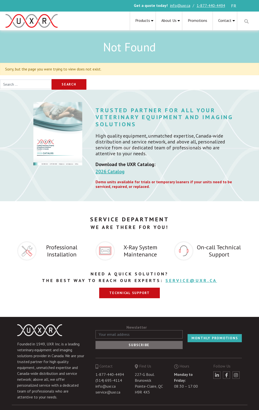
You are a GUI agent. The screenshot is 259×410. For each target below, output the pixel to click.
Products (142, 20)
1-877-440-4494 (211, 5)
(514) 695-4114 (108, 380)
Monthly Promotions (214, 338)
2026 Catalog (109, 171)
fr (233, 6)
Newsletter (136, 327)
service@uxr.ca (191, 280)
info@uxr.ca (180, 5)
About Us (169, 20)
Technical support (129, 293)
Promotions (197, 20)
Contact (225, 20)
